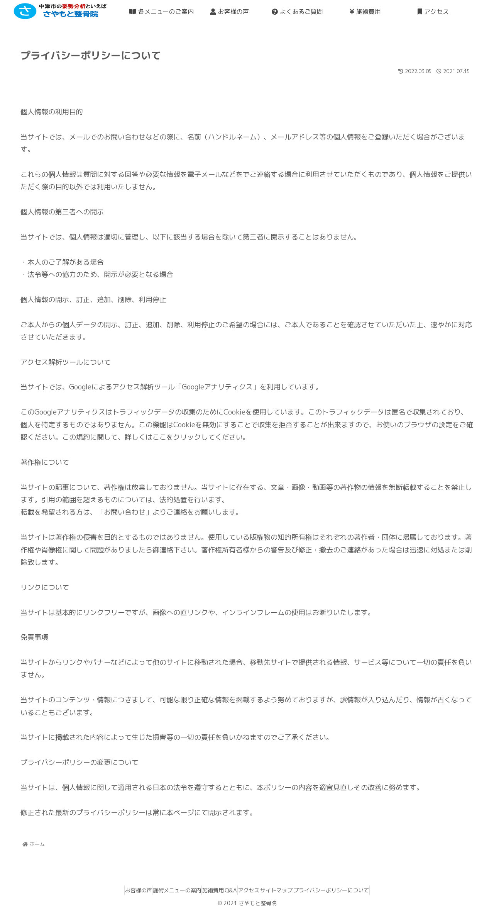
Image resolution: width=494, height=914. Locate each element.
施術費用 (206, 890)
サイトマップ (291, 890)
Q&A (231, 890)
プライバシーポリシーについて (353, 890)
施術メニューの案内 (162, 890)
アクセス (256, 890)
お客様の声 (116, 890)
